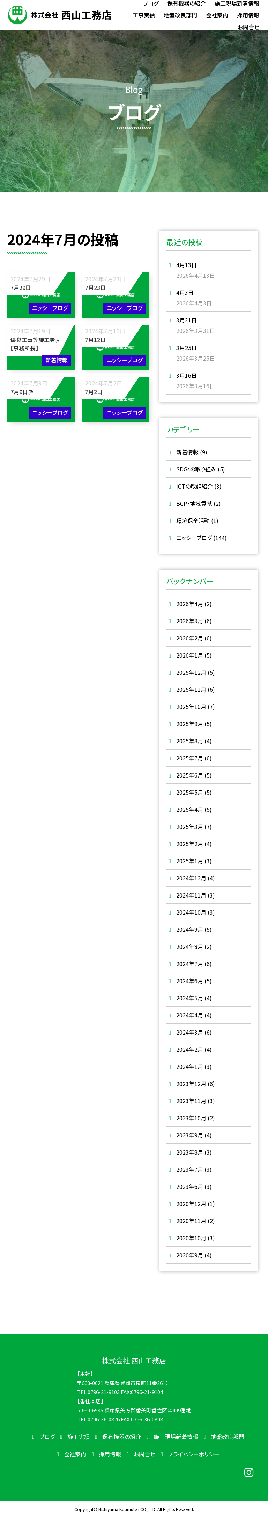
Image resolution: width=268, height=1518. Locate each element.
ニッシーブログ (194, 537)
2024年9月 (189, 929)
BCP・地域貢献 (194, 503)
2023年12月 (191, 1083)
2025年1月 (189, 861)
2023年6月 (189, 1186)
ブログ (47, 1436)
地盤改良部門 (227, 1436)
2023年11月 (191, 1101)
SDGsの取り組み (196, 469)
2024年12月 (191, 878)
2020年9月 (189, 1255)
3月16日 (186, 375)
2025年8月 (189, 741)
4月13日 (186, 265)
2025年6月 (189, 775)
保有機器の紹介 (121, 1436)
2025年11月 (191, 689)
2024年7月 (189, 963)
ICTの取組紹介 (194, 486)
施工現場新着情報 (176, 1436)
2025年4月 (189, 809)
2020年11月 (191, 1220)
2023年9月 (189, 1135)
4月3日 (185, 292)
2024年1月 (189, 1066)
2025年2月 (189, 843)
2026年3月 (189, 621)
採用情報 (110, 1454)
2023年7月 (189, 1169)
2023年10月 (191, 1118)
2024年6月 (189, 981)
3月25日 (186, 347)
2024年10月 (191, 912)
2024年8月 (189, 946)
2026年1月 (189, 655)
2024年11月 (191, 895)
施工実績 (78, 1436)
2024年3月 (189, 1032)
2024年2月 (189, 1049)
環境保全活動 (193, 520)
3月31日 (186, 320)
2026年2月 (189, 638)
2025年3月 (189, 826)
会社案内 (75, 1454)
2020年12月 (191, 1203)
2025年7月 (189, 758)
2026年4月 (189, 604)
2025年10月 (191, 706)
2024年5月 (189, 998)
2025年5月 (189, 792)
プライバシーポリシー (193, 1454)
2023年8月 (189, 1152)
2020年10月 (191, 1238)
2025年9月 (189, 723)
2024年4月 (189, 1015)
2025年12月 (191, 672)
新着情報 (187, 452)
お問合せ (144, 1454)
